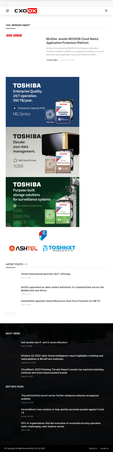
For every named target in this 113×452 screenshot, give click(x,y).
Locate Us (104, 448)
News (9, 35)
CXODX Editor (52, 60)
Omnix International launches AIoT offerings (46, 273)
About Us (93, 448)
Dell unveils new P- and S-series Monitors (44, 342)
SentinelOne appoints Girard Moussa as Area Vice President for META (60, 300)
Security (17, 35)
